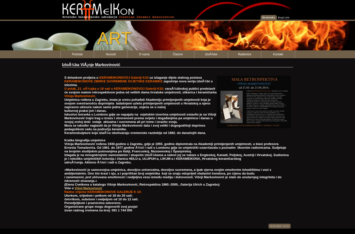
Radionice (244, 54)
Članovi (178, 54)
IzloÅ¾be (211, 54)
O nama (144, 54)
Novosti (111, 54)
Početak (77, 54)
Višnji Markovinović (88, 188)
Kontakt (278, 54)
